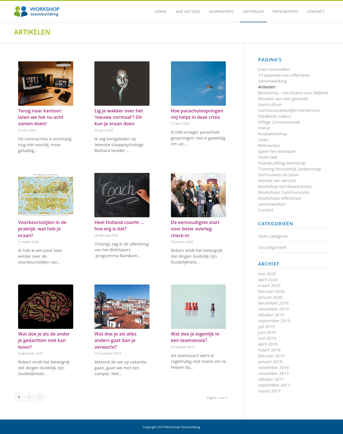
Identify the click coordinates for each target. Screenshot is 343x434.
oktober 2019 (271, 314)
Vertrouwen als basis (278, 174)
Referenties (269, 145)
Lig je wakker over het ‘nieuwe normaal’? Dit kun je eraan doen (118, 117)
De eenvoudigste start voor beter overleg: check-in (195, 228)
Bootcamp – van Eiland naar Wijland (293, 92)
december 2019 (273, 303)
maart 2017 (269, 391)
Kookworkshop (272, 133)
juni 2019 (267, 332)
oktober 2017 (271, 379)
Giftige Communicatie (279, 122)
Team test (267, 157)
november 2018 (273, 367)
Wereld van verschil (277, 180)
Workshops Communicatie (283, 192)
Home (264, 128)
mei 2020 (267, 273)
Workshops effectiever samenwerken (280, 201)
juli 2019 (266, 326)
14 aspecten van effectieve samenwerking (284, 78)
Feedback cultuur (274, 116)
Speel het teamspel (276, 151)
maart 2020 (269, 285)
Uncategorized (272, 247)
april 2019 (267, 344)
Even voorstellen (274, 69)
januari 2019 (270, 361)
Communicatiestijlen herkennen (289, 110)
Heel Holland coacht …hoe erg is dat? (119, 225)
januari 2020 (270, 297)
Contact (265, 210)
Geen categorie (273, 236)
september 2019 (274, 320)
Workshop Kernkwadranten (285, 186)
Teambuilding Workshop (282, 163)
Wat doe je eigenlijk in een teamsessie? (195, 337)
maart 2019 (269, 350)
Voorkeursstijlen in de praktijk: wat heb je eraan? (42, 228)
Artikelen (32, 32)
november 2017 (273, 373)
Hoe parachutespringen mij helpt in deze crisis (197, 113)
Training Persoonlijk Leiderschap (289, 169)
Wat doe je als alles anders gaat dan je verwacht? (115, 340)
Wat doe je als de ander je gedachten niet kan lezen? (44, 340)
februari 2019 (271, 355)
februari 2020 (271, 291)
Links (263, 139)
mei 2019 (267, 338)
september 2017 (274, 385)
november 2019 (273, 309)
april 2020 (267, 279)
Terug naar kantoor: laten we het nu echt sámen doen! (40, 117)
